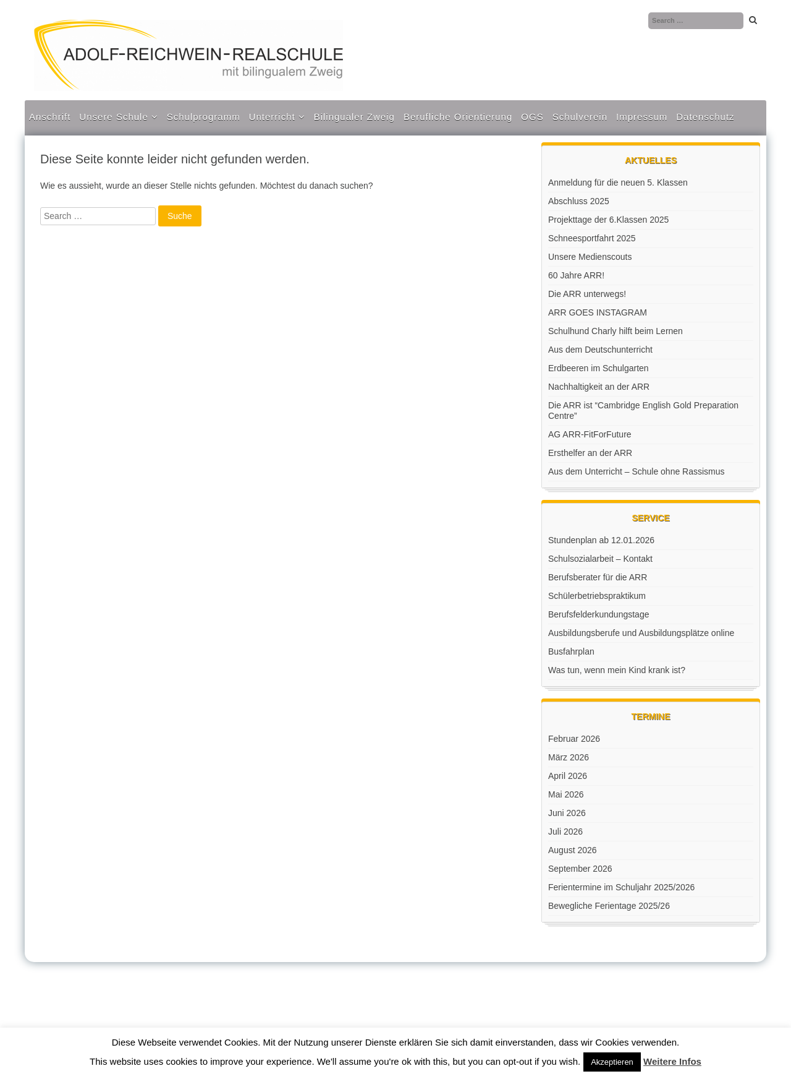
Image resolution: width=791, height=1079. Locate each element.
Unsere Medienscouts (590, 257)
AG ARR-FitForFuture (590, 434)
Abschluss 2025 (578, 201)
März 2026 (568, 757)
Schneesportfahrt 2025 (592, 238)
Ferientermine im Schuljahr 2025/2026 (621, 887)
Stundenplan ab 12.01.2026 (601, 540)
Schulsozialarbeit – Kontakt (600, 559)
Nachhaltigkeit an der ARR (598, 387)
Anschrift (49, 116)
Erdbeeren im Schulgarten (598, 368)
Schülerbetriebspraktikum (597, 596)
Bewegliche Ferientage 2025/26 (609, 906)
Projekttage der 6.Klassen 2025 (608, 220)
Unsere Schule (113, 116)
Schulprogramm (203, 116)
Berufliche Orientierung (458, 116)
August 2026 (572, 850)
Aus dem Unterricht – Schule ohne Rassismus (636, 471)
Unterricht (272, 116)
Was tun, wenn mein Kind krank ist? (616, 670)
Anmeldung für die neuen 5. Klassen (618, 182)
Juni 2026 (567, 813)
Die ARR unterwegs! (587, 294)
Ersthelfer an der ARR (590, 453)
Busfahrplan (571, 651)
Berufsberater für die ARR (597, 577)
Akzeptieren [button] (612, 1062)
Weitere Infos (672, 1061)
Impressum (641, 116)
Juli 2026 (565, 831)
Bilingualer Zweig (354, 116)
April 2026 (567, 776)
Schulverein (579, 116)
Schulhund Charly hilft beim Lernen (615, 331)
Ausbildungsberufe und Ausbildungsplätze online (641, 633)
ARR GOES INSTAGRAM (597, 312)
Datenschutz (705, 116)
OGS (532, 116)
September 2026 (580, 869)
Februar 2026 (574, 739)
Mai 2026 (566, 794)
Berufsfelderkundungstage (598, 614)
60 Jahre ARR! (576, 275)
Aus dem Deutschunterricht (600, 350)
